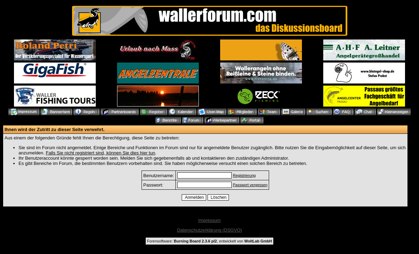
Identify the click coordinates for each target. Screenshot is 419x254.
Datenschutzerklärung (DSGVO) (209, 230)
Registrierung (244, 175)
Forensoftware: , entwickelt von (209, 241)
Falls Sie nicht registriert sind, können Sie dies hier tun (100, 152)
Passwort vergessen (250, 185)
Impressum (209, 220)
